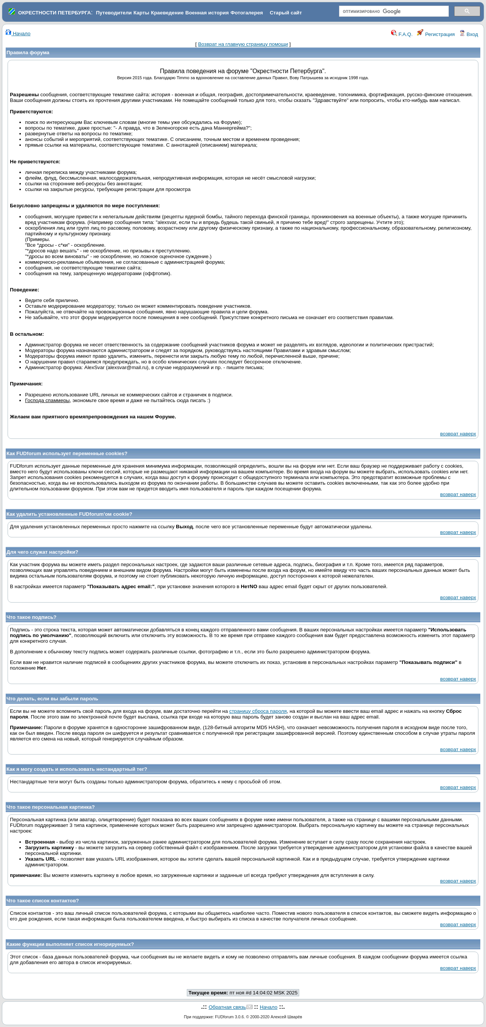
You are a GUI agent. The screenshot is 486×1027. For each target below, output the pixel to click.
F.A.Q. (402, 34)
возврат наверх (458, 434)
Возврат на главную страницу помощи (243, 44)
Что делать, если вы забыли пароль (52, 698)
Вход (468, 34)
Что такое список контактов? (42, 900)
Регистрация (436, 34)
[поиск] (393, 11)
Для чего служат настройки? (42, 552)
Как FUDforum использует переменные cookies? (67, 453)
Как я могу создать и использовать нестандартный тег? (76, 769)
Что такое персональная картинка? (50, 807)
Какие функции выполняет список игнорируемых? (70, 944)
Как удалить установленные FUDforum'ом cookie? (69, 514)
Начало (17, 33)
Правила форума (27, 52)
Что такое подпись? (31, 617)
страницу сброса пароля (258, 711)
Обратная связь (227, 1007)
